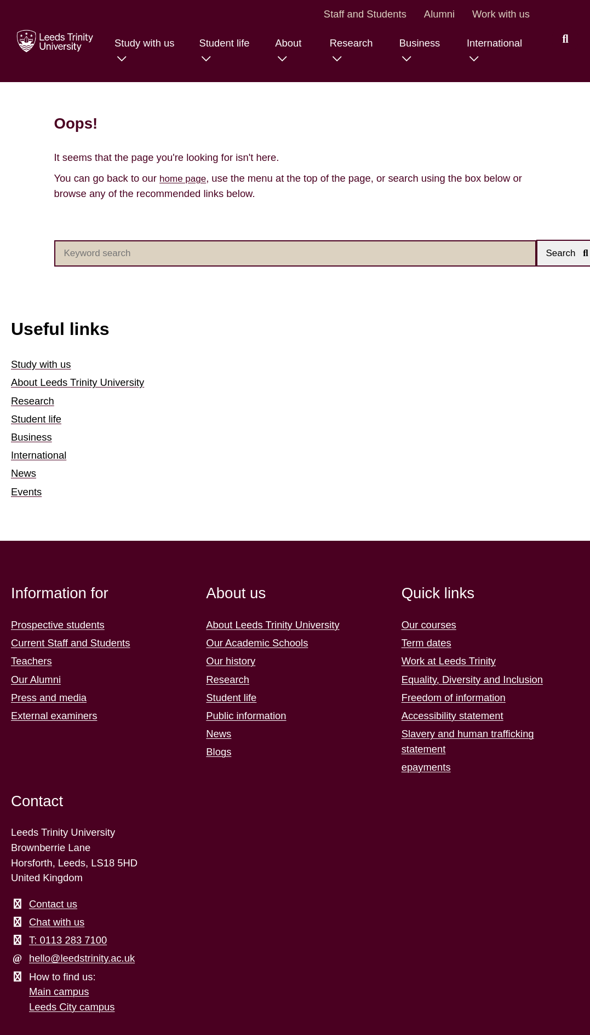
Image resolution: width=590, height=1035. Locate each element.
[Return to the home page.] (51, 41)
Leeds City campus (71, 1008)
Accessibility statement (452, 716)
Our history (230, 662)
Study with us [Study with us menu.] (135, 43)
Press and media (49, 698)
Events (26, 492)
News (23, 474)
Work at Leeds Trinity (449, 662)
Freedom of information (454, 698)
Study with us (41, 365)
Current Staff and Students (70, 644)
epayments (426, 768)
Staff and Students (365, 14)
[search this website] (565, 39)
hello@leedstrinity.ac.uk (82, 959)
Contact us (53, 905)
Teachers (31, 662)
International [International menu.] (492, 43)
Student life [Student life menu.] (217, 43)
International (38, 456)
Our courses (429, 626)
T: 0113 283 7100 (68, 941)
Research (32, 401)
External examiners (54, 716)
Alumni (439, 14)
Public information (246, 716)
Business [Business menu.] (416, 43)
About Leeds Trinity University (77, 383)
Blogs (218, 753)
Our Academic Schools (257, 644)
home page (184, 178)
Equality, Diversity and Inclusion (472, 680)
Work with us (501, 14)
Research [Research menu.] (347, 43)
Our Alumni (36, 680)
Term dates (426, 644)
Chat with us (56, 923)
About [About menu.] (283, 43)
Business (31, 438)
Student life (36, 420)
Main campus (59, 992)
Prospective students (58, 626)
